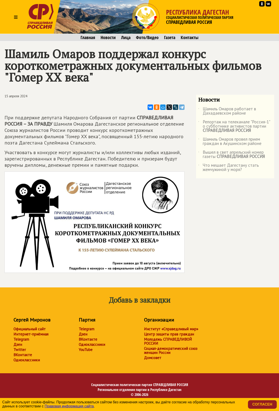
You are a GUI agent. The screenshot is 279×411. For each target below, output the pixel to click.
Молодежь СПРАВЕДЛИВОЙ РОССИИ (168, 341)
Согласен (262, 404)
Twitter (20, 350)
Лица (125, 37)
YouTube (85, 350)
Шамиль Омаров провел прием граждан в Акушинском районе (229, 141)
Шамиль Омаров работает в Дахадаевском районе (227, 111)
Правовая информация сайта (69, 406)
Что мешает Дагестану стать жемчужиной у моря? (228, 167)
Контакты (189, 37)
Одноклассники (27, 360)
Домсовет (152, 358)
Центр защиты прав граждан (169, 334)
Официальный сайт (30, 329)
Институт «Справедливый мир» (171, 329)
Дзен (18, 344)
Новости (108, 37)
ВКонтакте (23, 355)
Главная (88, 37)
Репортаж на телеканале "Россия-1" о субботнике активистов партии (234, 126)
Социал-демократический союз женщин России (170, 351)
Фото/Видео (147, 37)
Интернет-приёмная (31, 334)
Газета (169, 37)
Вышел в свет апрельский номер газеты (231, 154)
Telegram (21, 339)
